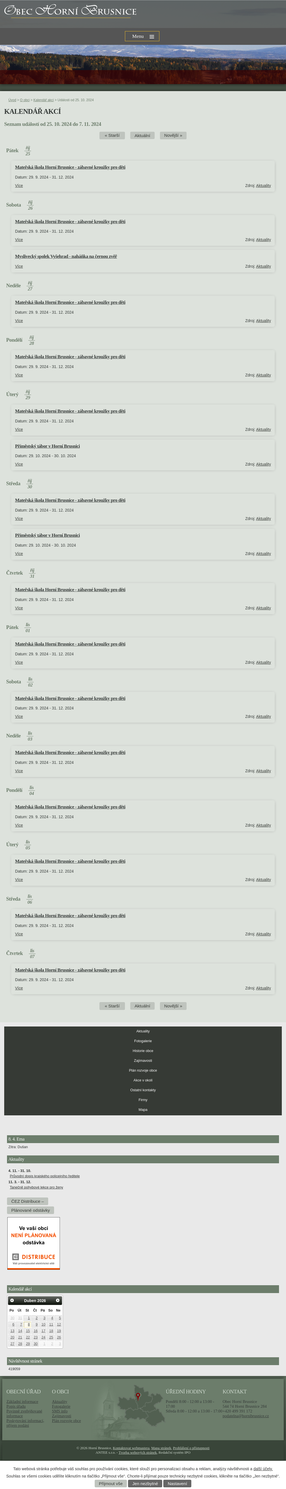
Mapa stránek (161, 1448)
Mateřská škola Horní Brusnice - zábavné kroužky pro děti (70, 167)
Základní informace (22, 1401)
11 (51, 1324)
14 (20, 1331)
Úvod (12, 100)
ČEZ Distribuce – (27, 1201)
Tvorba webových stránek (137, 1452)
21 (20, 1337)
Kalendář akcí (43, 100)
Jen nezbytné (145, 1483)
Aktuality (263, 185)
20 (12, 1337)
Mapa (143, 1110)
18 (51, 1331)
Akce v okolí (143, 1080)
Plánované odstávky (30, 1210)
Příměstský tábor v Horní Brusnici (47, 446)
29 (28, 1344)
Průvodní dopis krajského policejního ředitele (45, 1176)
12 (59, 1324)
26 (59, 1337)
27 (12, 1344)
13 (12, 1331)
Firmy (143, 1100)
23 (36, 1337)
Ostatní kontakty (143, 1090)
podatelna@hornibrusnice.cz (246, 1416)
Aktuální (142, 135)
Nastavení (177, 1483)
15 (28, 1331)
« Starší (112, 135)
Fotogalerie (143, 1041)
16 (36, 1331)
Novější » (173, 135)
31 (20, 1318)
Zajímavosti (143, 1061)
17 (43, 1331)
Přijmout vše (111, 1483)
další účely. (263, 1469)
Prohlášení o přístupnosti (191, 1448)
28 (20, 1344)
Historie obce (143, 1051)
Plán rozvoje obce (143, 1070)
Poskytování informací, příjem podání (25, 1423)
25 (51, 1337)
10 (43, 1324)
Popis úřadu (16, 1406)
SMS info (60, 1411)
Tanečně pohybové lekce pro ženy (36, 1187)
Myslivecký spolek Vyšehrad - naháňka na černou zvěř (66, 256)
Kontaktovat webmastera (131, 1448)
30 (12, 1318)
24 (43, 1337)
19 (59, 1331)
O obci (24, 100)
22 (28, 1337)
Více (19, 185)
